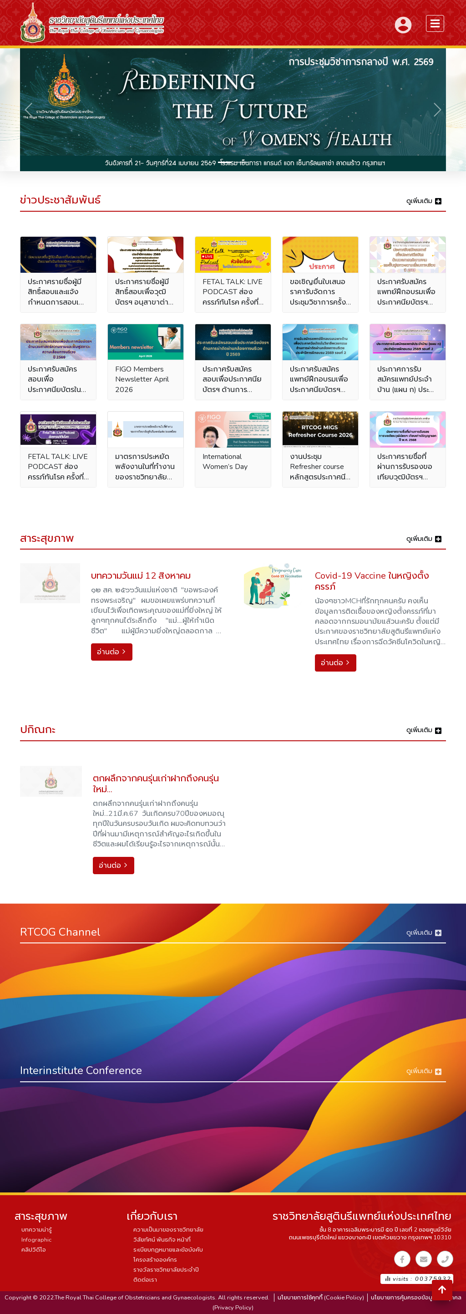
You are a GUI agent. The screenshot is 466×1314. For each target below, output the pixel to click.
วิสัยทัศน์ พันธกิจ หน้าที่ (162, 1240)
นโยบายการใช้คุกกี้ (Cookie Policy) (321, 1298)
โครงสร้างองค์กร (155, 1260)
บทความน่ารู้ (36, 1230)
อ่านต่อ (112, 652)
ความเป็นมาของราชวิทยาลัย (168, 1230)
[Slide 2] (241, 162)
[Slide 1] (225, 162)
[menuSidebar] (435, 23)
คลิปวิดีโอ (33, 1250)
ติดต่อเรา (145, 1280)
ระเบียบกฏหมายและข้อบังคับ (168, 1250)
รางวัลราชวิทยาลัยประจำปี (166, 1270)
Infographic (36, 1240)
